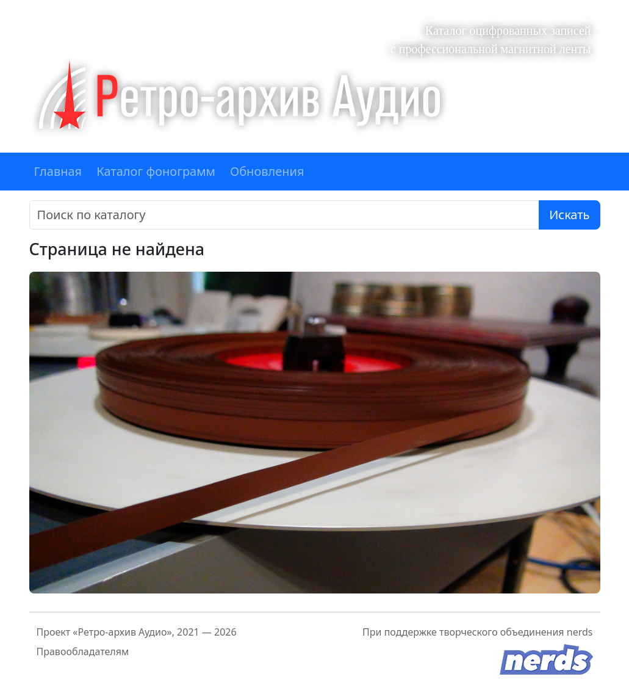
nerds (580, 632)
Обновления (267, 171)
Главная (58, 171)
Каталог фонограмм (155, 171)
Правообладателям (83, 651)
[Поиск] (284, 215)
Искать (569, 214)
